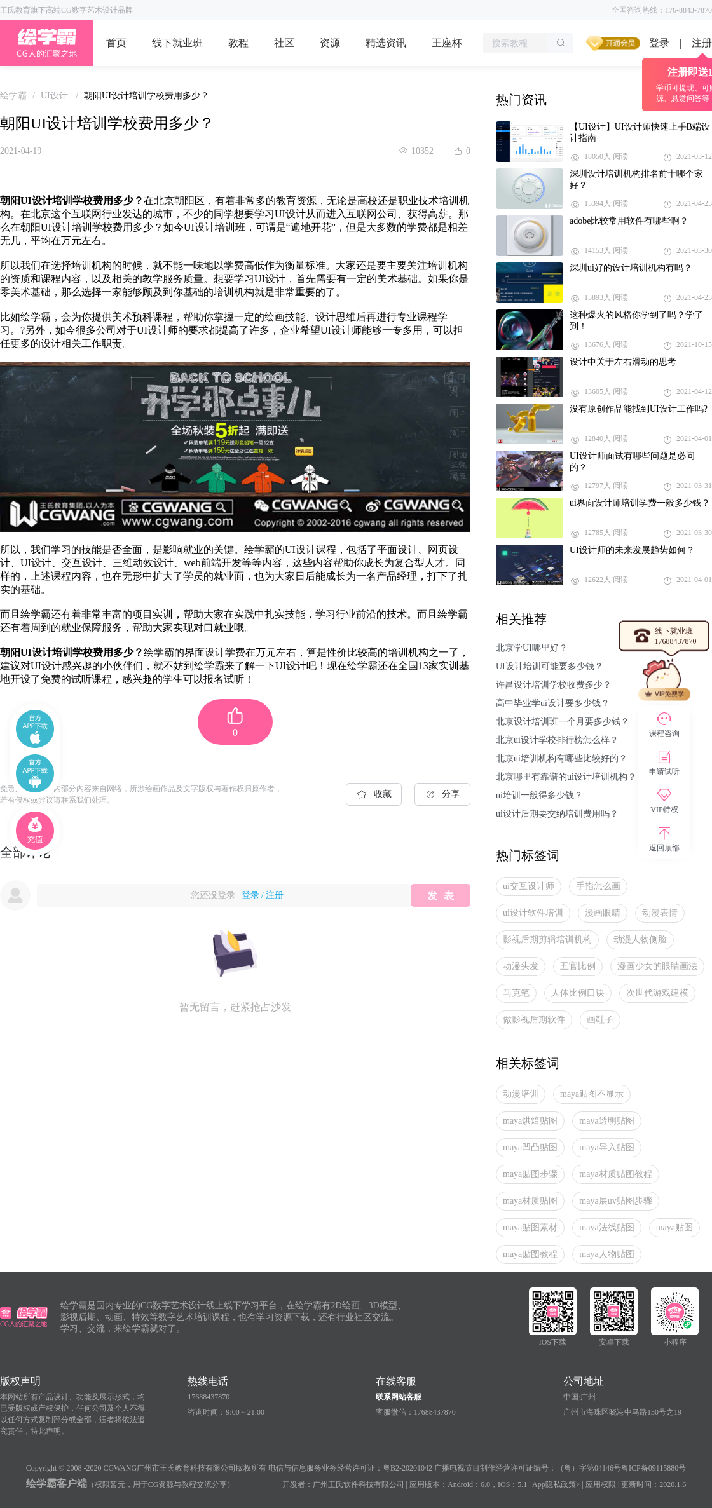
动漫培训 (520, 1094)
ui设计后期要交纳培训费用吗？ (557, 814)
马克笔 (516, 993)
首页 (116, 42)
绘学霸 (13, 95)
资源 (330, 42)
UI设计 (55, 95)
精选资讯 (386, 42)
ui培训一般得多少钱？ (539, 795)
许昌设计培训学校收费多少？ (554, 684)
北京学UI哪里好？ (532, 648)
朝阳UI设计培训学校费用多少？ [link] (146, 95)
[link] (13, 95)
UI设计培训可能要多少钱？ (549, 666)
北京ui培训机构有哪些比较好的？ (561, 758)
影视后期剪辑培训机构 (547, 939)
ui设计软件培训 (533, 913)
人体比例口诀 (578, 993)
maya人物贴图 (606, 1254)
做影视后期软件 (534, 1019)
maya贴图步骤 (530, 1174)
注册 (275, 895)
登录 (659, 42)
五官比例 (578, 966)
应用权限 (600, 1484)
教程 (238, 42)
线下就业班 (177, 42)
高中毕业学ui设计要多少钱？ (553, 703)
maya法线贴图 (606, 1227)
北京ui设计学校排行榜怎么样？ (557, 740)
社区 (284, 42)
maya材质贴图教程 (615, 1174)
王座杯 (447, 42)
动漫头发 (520, 966)
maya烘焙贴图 (530, 1120)
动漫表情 (660, 913)
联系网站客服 (398, 1396)
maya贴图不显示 (592, 1094)
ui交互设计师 (528, 886)
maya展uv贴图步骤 (615, 1201)
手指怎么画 (598, 886)
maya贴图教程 (530, 1254)
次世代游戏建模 (657, 993)
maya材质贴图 (530, 1201)
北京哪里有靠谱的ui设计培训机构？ (566, 777)
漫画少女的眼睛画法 (657, 966)
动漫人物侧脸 (640, 939)
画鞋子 (600, 1019)
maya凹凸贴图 (530, 1147)
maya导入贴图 (606, 1147)
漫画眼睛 (602, 913)
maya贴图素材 (530, 1227)
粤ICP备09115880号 (653, 1468)
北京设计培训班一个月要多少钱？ (562, 721)
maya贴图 (674, 1227)
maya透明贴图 (606, 1120)
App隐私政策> (556, 1484)
